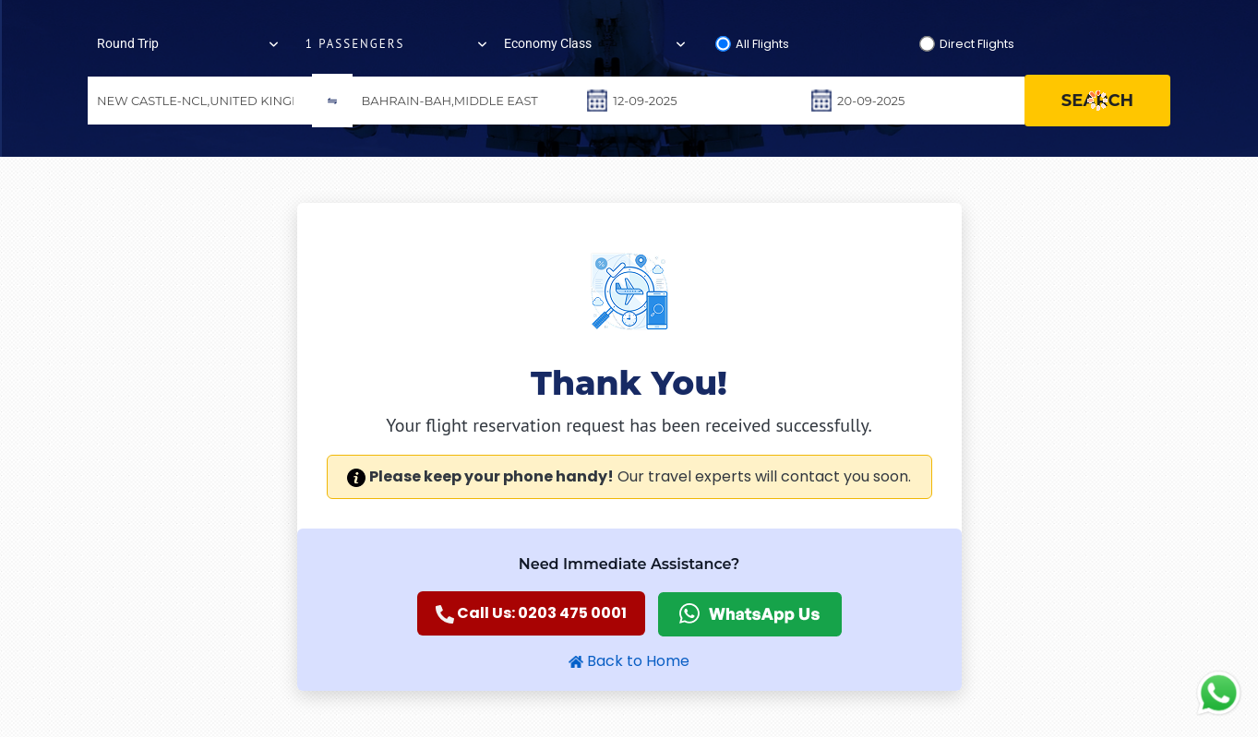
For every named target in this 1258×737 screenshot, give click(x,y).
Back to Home (629, 661)
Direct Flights (977, 44)
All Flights (762, 44)
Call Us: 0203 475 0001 (531, 613)
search (1097, 100)
